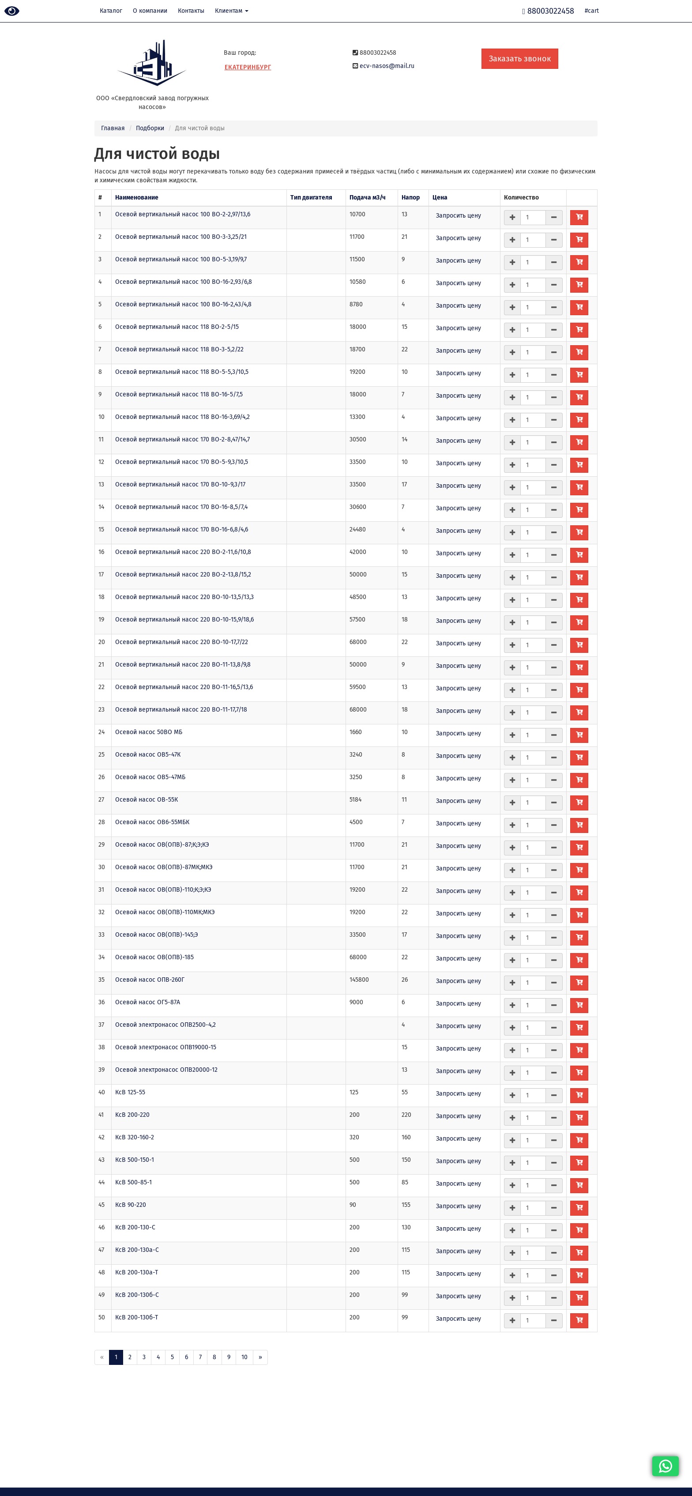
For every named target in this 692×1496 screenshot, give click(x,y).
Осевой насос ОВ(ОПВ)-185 (154, 957)
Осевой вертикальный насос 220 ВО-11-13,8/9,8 (183, 664)
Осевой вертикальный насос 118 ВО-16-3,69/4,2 (182, 417)
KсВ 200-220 (132, 1115)
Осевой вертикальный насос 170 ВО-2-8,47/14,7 (182, 439)
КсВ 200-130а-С (137, 1250)
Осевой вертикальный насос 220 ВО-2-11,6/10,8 (183, 552)
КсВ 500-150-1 (134, 1160)
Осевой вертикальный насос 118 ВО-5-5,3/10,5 (181, 372)
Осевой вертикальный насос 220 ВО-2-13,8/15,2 (183, 574)
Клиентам (231, 11)
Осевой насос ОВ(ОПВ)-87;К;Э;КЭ (162, 844)
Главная (113, 128)
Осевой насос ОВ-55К (146, 799)
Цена (440, 197)
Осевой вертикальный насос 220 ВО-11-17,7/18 (181, 709)
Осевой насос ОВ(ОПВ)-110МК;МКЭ (165, 912)
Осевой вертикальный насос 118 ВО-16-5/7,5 (179, 394)
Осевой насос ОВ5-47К (148, 754)
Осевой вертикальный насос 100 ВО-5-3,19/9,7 (181, 259)
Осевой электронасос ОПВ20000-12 (166, 1070)
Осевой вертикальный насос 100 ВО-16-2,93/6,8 (183, 282)
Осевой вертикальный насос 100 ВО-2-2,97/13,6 (182, 214)
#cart (592, 11)
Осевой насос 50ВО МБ (148, 732)
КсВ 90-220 (130, 1205)
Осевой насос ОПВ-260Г (149, 980)
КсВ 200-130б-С (137, 1295)
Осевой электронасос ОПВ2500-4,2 (165, 1025)
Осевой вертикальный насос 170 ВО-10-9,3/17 (180, 484)
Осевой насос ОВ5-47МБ (150, 777)
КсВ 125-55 (130, 1092)
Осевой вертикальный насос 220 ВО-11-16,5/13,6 (184, 687)
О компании (150, 11)
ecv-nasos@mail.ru (387, 66)
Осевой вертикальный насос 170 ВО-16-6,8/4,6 (181, 529)
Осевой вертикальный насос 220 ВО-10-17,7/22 (181, 642)
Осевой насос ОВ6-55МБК (152, 822)
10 (244, 1357)
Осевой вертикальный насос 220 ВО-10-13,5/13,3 (184, 597)
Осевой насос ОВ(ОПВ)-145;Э (156, 934)
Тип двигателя (311, 197)
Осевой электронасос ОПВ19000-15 (165, 1047)
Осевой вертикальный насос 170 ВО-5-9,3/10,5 (181, 462)
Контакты (191, 11)
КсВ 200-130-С (135, 1227)
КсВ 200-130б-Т (136, 1317)
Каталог (111, 11)
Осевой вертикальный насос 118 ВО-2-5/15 (177, 327)
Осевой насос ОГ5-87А (147, 1002)
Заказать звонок (520, 59)
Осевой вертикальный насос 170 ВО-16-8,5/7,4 (181, 507)
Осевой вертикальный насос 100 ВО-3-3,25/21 (181, 237)
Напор (411, 197)
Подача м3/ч (368, 197)
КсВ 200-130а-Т (136, 1272)
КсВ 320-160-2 (134, 1137)
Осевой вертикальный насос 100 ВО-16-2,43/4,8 (183, 304)
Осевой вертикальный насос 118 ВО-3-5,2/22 (179, 349)
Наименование (136, 197)
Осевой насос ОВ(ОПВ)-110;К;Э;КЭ (163, 889)
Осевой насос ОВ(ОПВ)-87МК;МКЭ (164, 867)
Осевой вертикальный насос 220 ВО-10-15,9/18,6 (184, 619)
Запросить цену (458, 215)
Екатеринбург (248, 67)
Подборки (150, 128)
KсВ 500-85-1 (133, 1182)
